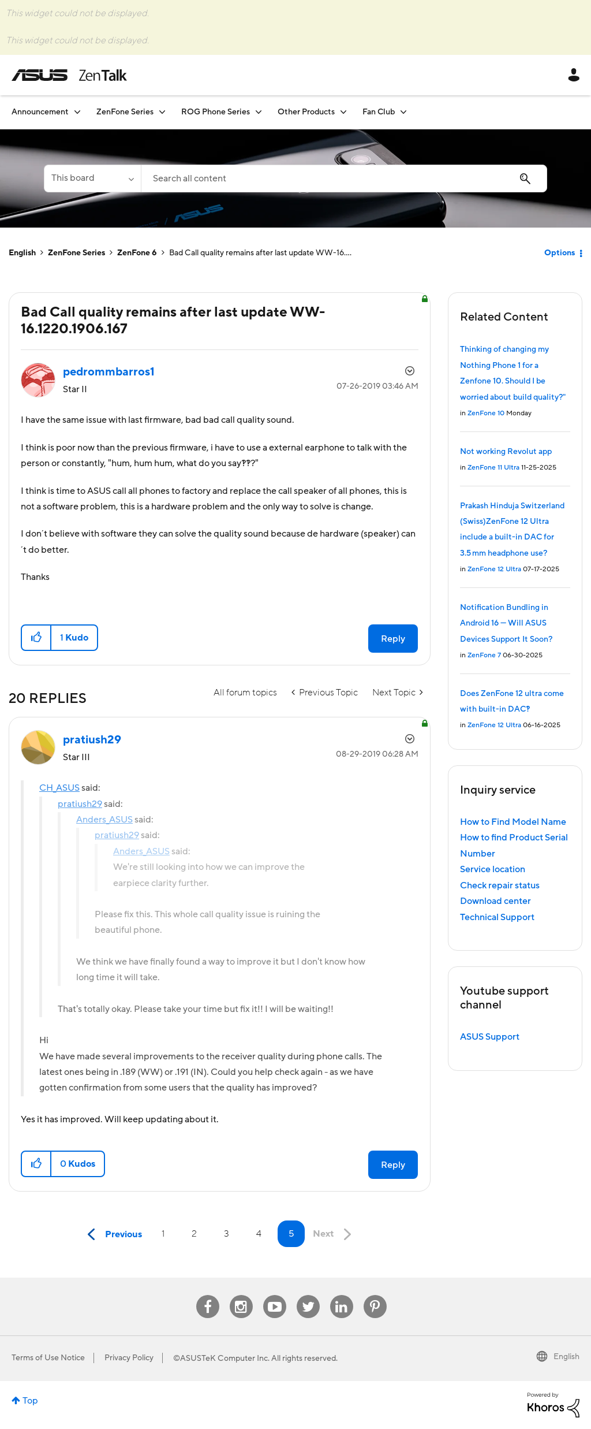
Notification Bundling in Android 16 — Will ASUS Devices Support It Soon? (506, 623)
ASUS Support (489, 1037)
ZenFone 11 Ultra (493, 467)
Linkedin (341, 1295)
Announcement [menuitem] (40, 112)
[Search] (344, 178)
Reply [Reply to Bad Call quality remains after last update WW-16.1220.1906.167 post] (393, 639)
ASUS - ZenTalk (69, 75)
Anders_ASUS (104, 819)
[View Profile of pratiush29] (92, 739)
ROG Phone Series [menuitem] (215, 112)
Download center (495, 901)
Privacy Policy (129, 1358)
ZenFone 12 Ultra (494, 569)
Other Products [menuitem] (306, 112)
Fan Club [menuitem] (378, 112)
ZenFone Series (76, 253)
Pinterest (375, 1295)
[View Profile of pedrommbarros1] (109, 371)
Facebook (207, 1295)
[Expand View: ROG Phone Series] (258, 111)
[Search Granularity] (92, 178)
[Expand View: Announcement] (77, 111)
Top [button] (30, 1400)
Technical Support (497, 917)
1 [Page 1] (163, 1234)
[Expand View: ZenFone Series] (162, 111)
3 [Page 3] (226, 1234)
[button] (36, 638)
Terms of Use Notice (48, 1358)
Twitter (308, 1295)
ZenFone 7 (484, 655)
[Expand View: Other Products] (343, 111)
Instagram (241, 1295)
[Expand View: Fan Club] (403, 111)
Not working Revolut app (506, 451)
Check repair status (500, 885)
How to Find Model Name (513, 822)
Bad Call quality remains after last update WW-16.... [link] (260, 253)
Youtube (274, 1295)
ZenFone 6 (137, 253)
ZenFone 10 (485, 413)
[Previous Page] (112, 1234)
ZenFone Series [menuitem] (125, 112)
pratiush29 (80, 804)
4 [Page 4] (258, 1234)
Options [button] (559, 253)
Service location (492, 869)
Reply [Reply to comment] (393, 1165)
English (22, 253)
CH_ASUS (59, 788)
